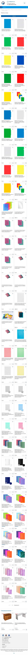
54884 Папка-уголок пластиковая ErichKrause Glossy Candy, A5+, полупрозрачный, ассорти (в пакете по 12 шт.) (7, 597)
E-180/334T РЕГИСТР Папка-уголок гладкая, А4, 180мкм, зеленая (20, 286)
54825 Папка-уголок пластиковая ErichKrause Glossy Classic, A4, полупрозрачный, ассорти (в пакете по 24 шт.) (20, 451)
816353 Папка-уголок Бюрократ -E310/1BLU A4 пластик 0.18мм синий (6, 30)
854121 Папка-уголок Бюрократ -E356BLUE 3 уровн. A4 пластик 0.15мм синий (7, 121)
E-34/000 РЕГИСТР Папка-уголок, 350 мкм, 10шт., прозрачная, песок (20, 213)
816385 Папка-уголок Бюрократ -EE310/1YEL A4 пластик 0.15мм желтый (19, 176)
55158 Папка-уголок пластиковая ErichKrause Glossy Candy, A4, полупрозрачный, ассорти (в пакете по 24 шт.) (20, 579)
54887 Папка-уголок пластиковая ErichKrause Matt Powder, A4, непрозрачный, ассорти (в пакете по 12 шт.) (20, 596)
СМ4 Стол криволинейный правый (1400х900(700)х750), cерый (20, 624)
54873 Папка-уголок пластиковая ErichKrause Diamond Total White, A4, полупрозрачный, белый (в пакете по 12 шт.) (7, 469)
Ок (14, 653)
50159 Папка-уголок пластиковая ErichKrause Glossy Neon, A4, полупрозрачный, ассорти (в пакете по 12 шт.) (20, 506)
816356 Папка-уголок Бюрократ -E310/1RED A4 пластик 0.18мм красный (19, 48)
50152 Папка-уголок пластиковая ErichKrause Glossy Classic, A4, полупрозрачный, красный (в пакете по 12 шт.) (20, 433)
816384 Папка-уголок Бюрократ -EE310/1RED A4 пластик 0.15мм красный (7, 176)
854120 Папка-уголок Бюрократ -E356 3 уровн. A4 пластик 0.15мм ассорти (20, 103)
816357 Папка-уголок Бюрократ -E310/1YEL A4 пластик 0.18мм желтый (6, 66)
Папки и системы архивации (16, 9)
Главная (2, 9)
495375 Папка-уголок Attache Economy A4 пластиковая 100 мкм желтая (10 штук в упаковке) (20, 377)
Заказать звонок (11, 3)
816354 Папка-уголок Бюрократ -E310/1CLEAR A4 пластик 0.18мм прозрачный (20, 30)
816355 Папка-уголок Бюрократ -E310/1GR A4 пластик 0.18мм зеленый (6, 48)
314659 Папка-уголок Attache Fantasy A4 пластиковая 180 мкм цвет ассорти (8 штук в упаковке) (7, 213)
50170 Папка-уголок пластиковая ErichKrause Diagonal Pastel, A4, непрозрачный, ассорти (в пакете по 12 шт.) (20, 524)
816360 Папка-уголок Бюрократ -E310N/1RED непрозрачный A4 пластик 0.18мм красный (20, 85)
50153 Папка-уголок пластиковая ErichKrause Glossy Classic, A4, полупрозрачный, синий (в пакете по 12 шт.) (20, 414)
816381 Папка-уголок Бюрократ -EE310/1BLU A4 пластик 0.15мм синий (19, 140)
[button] (12, 19)
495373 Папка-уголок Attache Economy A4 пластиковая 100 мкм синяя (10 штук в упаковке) (20, 341)
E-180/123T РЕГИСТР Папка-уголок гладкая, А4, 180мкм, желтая (7, 341)
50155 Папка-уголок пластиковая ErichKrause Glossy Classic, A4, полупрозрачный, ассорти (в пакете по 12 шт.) (7, 451)
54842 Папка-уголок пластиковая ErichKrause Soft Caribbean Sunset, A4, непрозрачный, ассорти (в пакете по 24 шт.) (7, 561)
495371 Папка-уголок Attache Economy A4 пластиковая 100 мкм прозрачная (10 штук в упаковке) (7, 377)
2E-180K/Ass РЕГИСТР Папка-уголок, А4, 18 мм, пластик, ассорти (7, 322)
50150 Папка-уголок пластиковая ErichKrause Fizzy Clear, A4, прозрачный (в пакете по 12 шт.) (7, 395)
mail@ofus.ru (12, 1)
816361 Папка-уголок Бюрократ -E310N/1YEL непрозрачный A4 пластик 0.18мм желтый (7, 103)
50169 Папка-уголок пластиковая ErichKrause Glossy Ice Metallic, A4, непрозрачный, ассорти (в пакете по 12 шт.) (20, 561)
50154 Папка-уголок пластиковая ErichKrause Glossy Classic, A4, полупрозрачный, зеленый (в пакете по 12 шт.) (7, 433)
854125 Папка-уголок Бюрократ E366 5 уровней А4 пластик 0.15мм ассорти (20, 194)
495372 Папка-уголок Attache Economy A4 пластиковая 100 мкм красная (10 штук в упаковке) (7, 359)
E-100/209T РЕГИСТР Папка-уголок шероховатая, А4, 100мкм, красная (20, 249)
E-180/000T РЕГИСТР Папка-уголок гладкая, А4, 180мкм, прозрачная (20, 267)
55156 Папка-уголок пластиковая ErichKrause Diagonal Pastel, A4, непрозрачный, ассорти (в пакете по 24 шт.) (7, 542)
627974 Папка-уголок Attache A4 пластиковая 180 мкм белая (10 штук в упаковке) (20, 304)
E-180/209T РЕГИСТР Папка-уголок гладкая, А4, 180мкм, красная (7, 304)
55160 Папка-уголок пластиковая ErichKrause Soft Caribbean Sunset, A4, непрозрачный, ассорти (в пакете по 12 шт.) (20, 542)
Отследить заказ (5, 641)
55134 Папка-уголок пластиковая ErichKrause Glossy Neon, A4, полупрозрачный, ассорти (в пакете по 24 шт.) (7, 524)
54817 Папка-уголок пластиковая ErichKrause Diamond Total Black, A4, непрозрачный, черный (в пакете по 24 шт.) (19, 469)
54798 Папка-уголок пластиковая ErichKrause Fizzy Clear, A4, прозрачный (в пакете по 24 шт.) (20, 395)
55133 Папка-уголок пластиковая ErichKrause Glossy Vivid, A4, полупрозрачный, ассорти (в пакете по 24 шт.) (7, 506)
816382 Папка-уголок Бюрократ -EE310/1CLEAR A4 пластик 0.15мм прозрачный (7, 158)
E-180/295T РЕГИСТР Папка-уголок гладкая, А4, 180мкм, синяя (7, 286)
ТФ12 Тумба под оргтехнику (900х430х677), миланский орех (7, 623)
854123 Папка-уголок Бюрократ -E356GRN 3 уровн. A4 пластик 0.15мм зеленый (7, 140)
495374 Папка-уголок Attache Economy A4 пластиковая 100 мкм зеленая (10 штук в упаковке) (20, 359)
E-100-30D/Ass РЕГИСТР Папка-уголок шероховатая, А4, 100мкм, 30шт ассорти (20, 322)
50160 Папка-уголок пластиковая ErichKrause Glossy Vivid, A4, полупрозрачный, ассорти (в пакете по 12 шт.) (20, 488)
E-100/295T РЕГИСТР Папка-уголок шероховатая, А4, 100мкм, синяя (20, 231)
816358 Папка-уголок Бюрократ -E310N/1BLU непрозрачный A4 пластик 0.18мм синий (20, 67)
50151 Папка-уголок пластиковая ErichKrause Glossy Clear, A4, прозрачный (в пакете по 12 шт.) (7, 414)
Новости (3, 647)
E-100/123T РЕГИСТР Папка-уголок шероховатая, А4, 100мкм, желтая (7, 267)
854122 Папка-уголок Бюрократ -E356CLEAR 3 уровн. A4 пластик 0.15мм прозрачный (19, 121)
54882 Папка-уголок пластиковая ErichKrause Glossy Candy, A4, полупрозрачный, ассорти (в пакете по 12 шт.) (7, 579)
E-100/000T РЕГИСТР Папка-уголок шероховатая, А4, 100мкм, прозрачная (7, 231)
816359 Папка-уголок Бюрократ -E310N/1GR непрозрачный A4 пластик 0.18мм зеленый (7, 85)
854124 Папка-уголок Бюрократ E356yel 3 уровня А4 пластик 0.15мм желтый (7, 194)
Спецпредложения (6, 610)
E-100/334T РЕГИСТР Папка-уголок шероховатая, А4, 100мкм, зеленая (7, 249)
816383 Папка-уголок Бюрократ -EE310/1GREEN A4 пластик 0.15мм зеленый (20, 158)
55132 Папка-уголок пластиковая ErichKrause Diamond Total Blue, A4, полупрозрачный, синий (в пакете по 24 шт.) (7, 488)
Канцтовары (7, 9)
